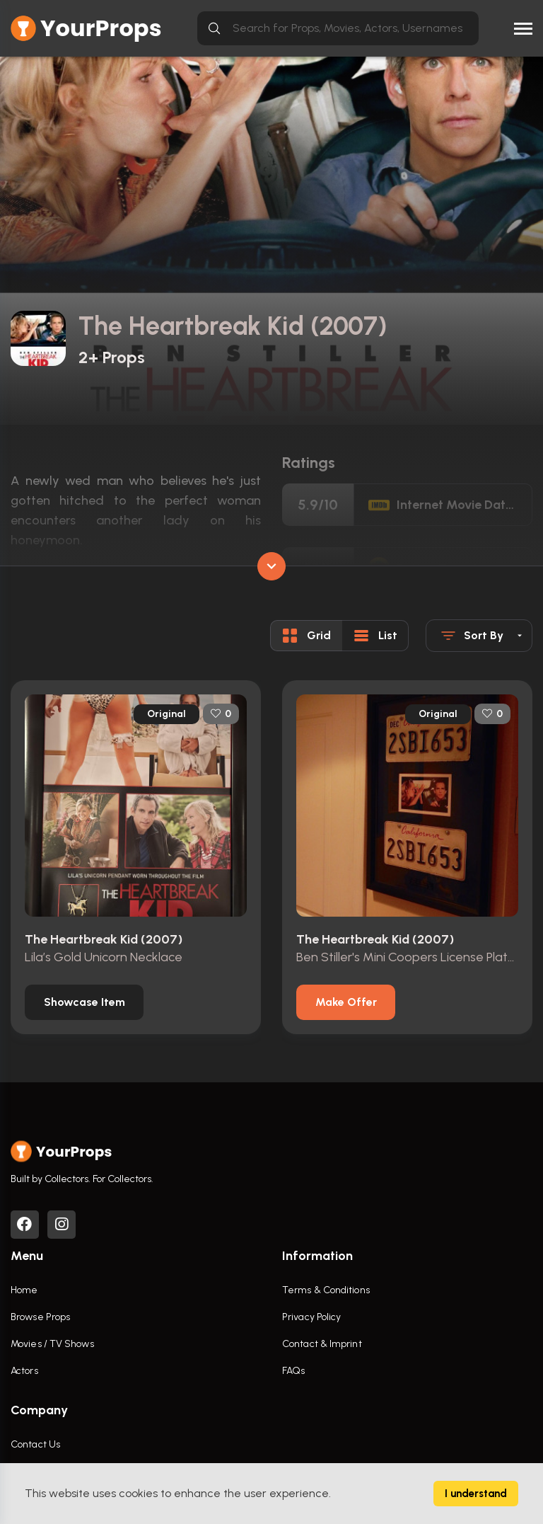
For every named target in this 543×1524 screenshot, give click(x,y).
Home (24, 1290)
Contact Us (35, 1444)
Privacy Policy (311, 1317)
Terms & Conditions (326, 1290)
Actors (24, 1371)
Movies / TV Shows (52, 1344)
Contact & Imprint (322, 1344)
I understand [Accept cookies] (476, 1493)
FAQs (293, 1371)
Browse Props (40, 1317)
